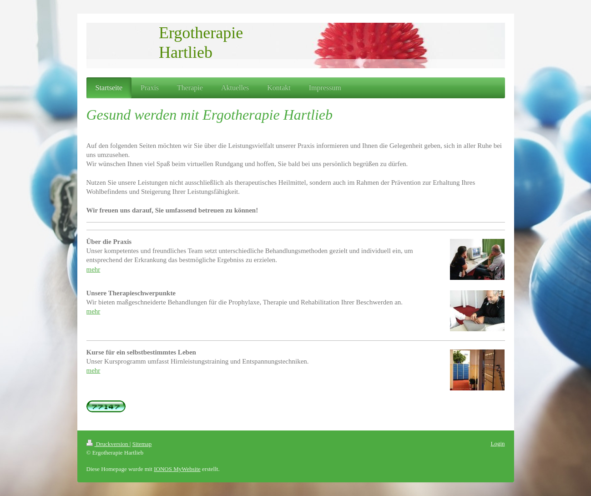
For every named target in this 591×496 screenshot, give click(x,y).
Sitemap (142, 443)
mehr (93, 269)
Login (497, 443)
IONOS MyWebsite (177, 469)
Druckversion (108, 443)
